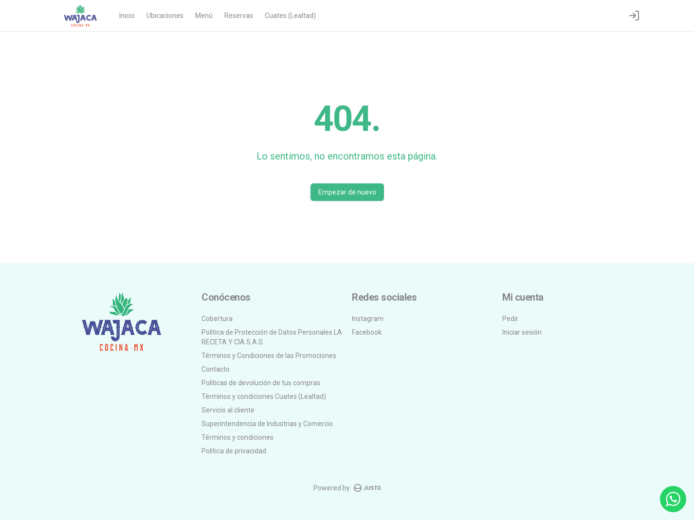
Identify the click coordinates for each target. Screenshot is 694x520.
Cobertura (217, 319)
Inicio (127, 15)
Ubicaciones (164, 15)
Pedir (510, 319)
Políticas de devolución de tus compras (260, 383)
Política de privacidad (233, 451)
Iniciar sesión (522, 332)
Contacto (215, 369)
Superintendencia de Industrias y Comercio (267, 424)
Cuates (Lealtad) (290, 15)
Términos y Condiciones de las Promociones (268, 355)
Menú (204, 15)
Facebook (367, 332)
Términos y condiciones (237, 437)
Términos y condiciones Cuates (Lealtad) (263, 396)
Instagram (368, 319)
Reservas (238, 15)
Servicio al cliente (228, 410)
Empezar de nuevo (347, 192)
